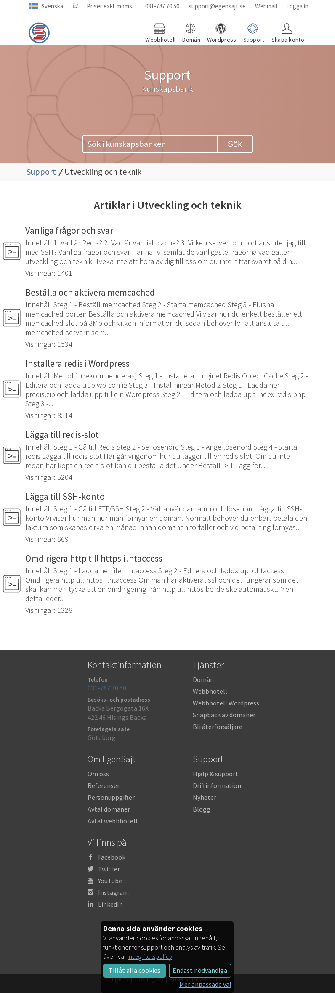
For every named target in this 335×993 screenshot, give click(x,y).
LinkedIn (110, 904)
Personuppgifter (111, 797)
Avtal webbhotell (113, 821)
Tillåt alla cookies (134, 970)
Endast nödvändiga (200, 970)
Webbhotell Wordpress (226, 703)
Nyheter (204, 797)
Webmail (266, 6)
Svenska (52, 6)
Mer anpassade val (205, 984)
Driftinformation (217, 785)
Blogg (201, 809)
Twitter (109, 869)
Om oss (98, 773)
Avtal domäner (109, 809)
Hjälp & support (215, 773)
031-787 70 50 (162, 6)
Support (41, 171)
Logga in (297, 6)
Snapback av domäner (224, 715)
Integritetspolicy (150, 956)
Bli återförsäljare (217, 726)
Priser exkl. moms (109, 6)
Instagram (113, 892)
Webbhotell (210, 691)
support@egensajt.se (217, 6)
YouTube (110, 880)
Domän (203, 679)
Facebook (111, 857)
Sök (235, 144)
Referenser (104, 785)
